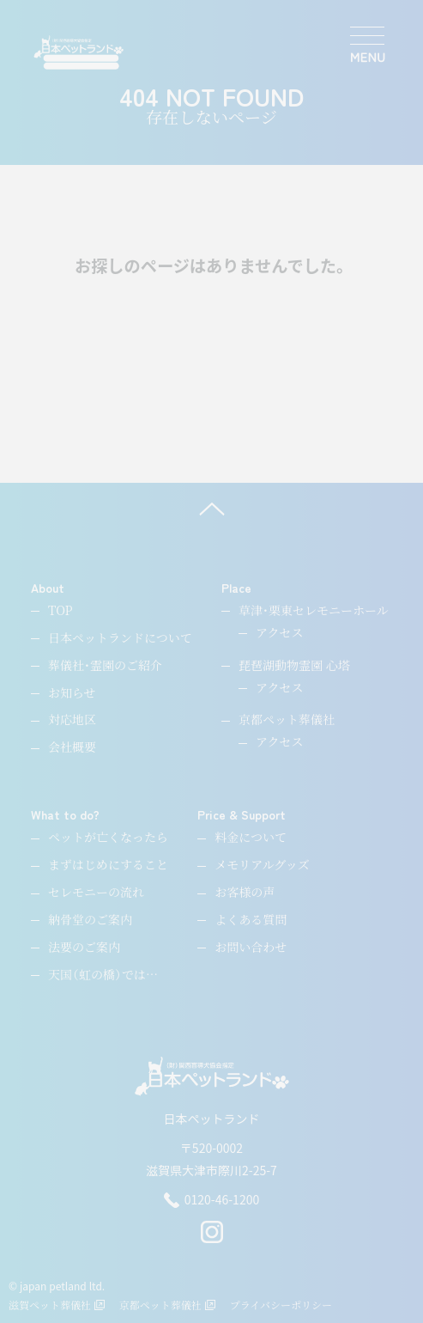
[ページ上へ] (211, 508)
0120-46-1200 (211, 1200)
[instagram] (212, 1239)
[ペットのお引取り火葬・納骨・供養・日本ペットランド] (78, 52)
